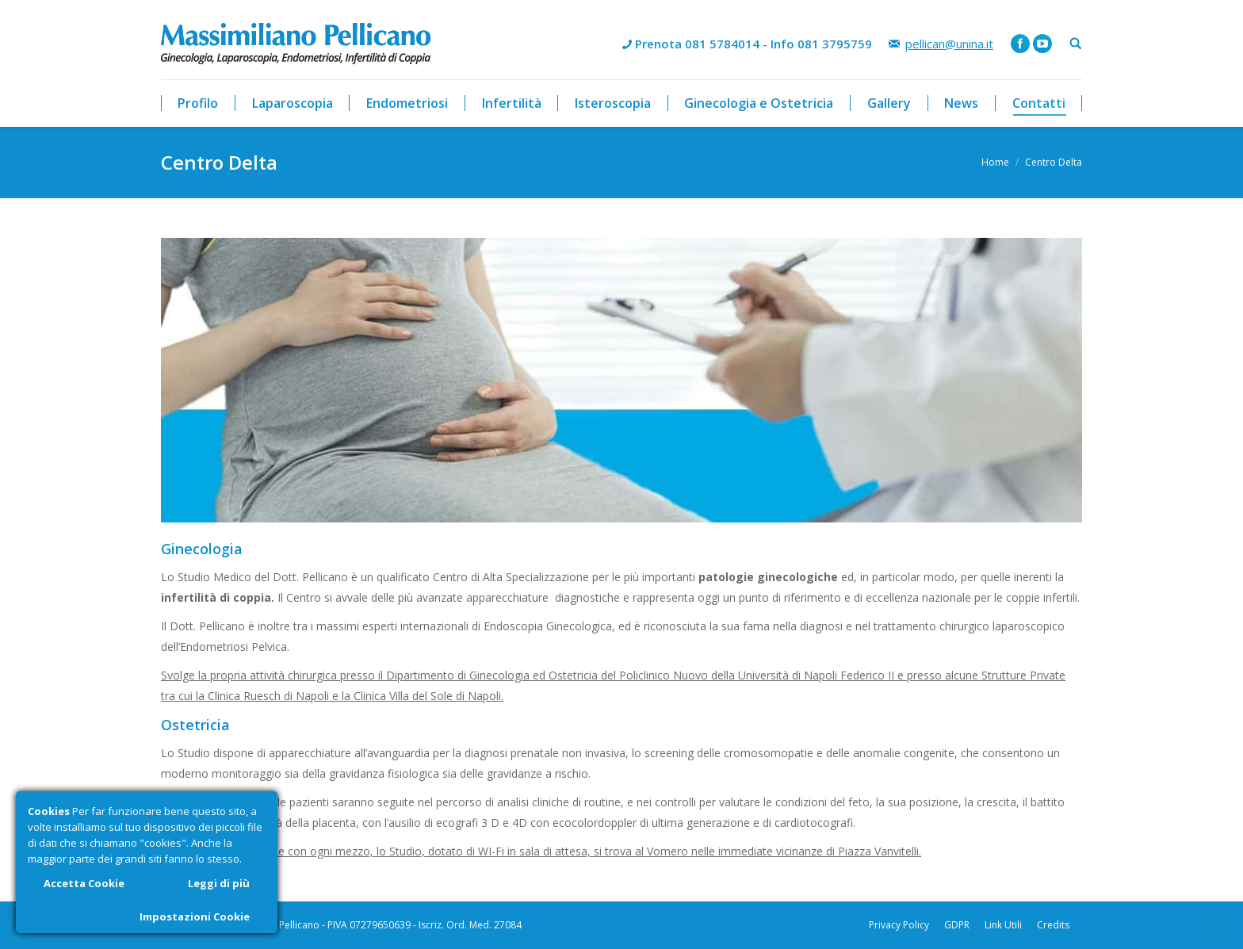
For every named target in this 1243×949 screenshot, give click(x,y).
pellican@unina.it (949, 44)
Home (995, 162)
